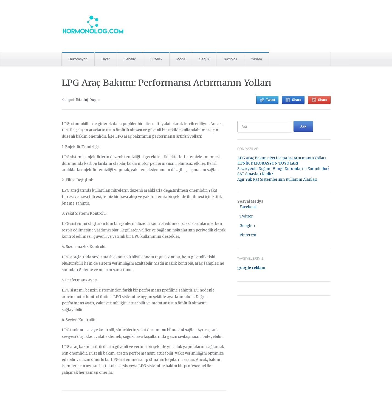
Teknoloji (230, 59)
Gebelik (130, 59)
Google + (247, 225)
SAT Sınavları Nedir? (255, 174)
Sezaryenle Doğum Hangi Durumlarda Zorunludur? (283, 168)
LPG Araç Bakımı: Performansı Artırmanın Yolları (166, 82)
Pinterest (247, 235)
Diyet (105, 59)
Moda (180, 59)
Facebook (248, 207)
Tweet (270, 100)
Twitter (246, 216)
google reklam (251, 267)
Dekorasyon (78, 59)
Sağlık (204, 59)
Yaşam (256, 59)
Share (296, 100)
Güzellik (156, 59)
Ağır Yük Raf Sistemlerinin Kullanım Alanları (277, 179)
